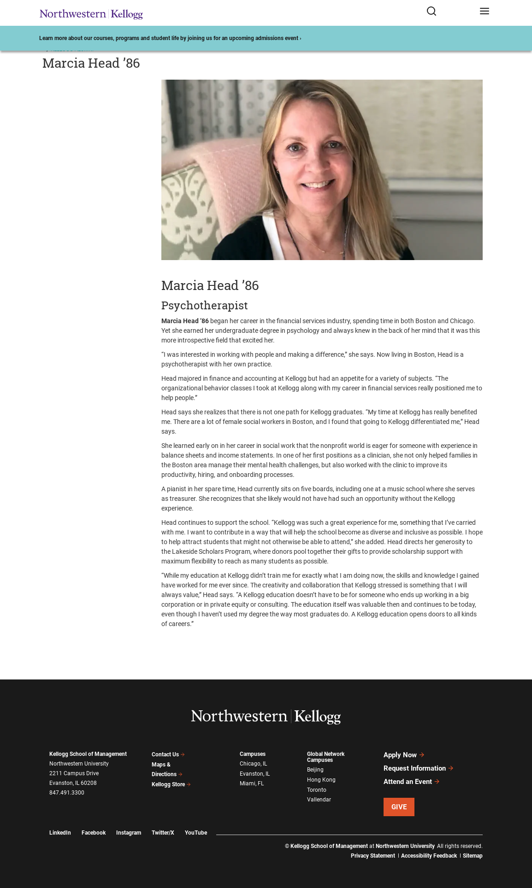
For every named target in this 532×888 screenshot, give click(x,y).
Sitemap (473, 856)
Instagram (128, 833)
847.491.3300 (66, 792)
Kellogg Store (171, 784)
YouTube (196, 833)
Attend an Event (412, 782)
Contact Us (168, 754)
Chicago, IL (253, 763)
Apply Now (404, 755)
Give (399, 807)
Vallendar (319, 799)
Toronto (316, 790)
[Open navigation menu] (484, 13)
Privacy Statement (373, 856)
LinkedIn (60, 833)
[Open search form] (449, 13)
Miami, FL (252, 783)
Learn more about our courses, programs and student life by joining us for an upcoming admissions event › (170, 38)
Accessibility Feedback (429, 856)
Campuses (253, 754)
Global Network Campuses (325, 757)
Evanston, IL (255, 774)
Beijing (315, 769)
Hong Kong (321, 780)
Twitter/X (163, 833)
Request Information (419, 768)
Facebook (94, 833)
